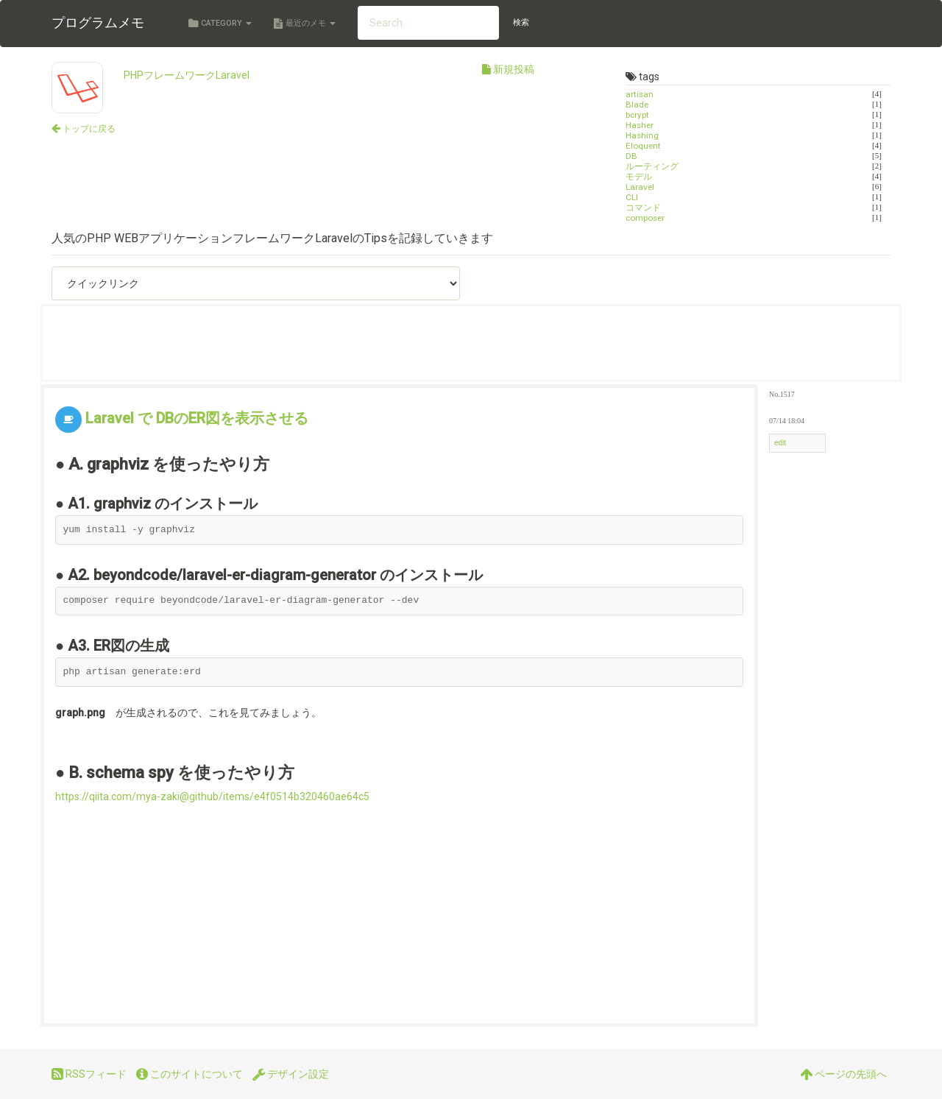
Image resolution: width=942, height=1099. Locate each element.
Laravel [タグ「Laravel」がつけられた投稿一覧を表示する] (640, 187)
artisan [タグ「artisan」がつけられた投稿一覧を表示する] (640, 94)
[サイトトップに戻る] (84, 128)
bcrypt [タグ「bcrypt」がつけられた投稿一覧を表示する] (637, 115)
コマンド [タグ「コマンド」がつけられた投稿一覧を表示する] (643, 207)
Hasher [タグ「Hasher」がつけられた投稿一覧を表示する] (640, 125)
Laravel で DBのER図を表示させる (196, 418)
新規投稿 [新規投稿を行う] (508, 69)
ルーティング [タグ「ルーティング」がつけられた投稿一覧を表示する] (652, 166)
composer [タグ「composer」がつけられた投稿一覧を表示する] (645, 218)
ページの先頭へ (843, 1074)
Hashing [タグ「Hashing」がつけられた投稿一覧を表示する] (642, 135)
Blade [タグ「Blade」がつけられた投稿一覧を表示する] (637, 104)
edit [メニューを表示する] (780, 443)
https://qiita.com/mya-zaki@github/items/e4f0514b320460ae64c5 (212, 796)
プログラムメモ (98, 22)
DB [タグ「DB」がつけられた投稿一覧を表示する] (631, 156)
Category (220, 23)
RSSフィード (89, 1074)
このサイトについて (189, 1074)
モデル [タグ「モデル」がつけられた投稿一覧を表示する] (639, 177)
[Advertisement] (321, 343)
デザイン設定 (290, 1074)
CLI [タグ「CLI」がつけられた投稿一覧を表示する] (632, 197)
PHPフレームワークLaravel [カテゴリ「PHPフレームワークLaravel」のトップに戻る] (186, 75)
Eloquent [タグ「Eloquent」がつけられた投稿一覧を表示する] (643, 146)
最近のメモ (305, 23)
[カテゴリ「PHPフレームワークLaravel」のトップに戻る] (77, 88)
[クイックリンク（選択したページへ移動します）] (256, 283)
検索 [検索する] (521, 22)
